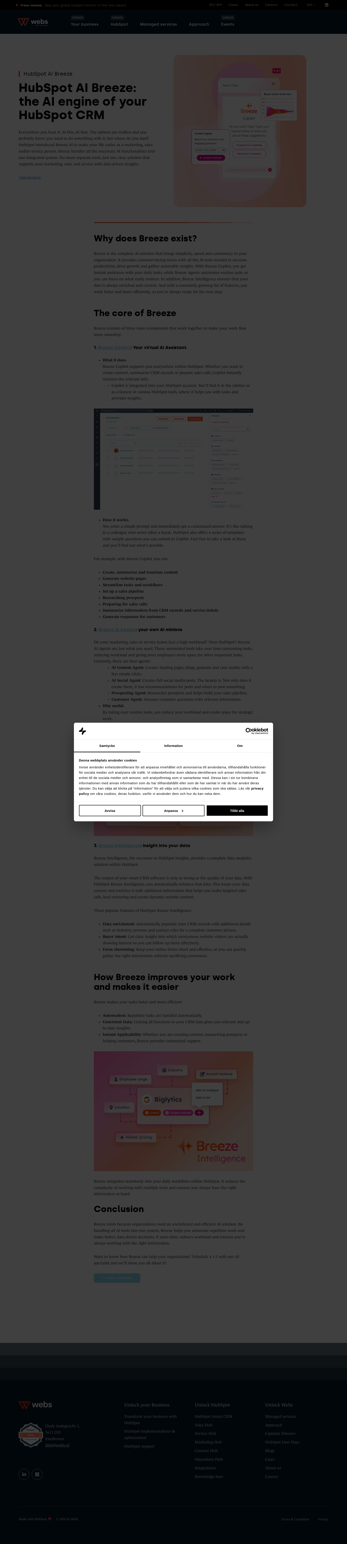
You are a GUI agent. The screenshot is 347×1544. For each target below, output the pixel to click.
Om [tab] (240, 746)
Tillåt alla (237, 810)
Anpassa (173, 810)
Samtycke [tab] (107, 746)
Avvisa (110, 810)
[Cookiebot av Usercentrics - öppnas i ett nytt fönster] (248, 731)
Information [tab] (173, 746)
